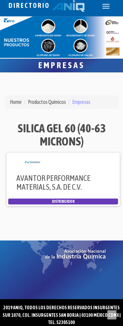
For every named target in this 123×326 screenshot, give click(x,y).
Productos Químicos (47, 102)
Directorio (47, 5)
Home (16, 102)
